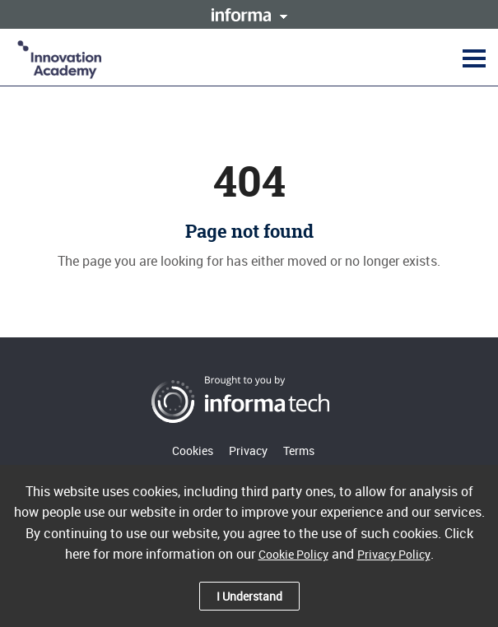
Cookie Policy (293, 554)
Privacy (248, 450)
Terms (298, 450)
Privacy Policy (394, 554)
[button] (471, 57)
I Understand (249, 596)
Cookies (192, 450)
